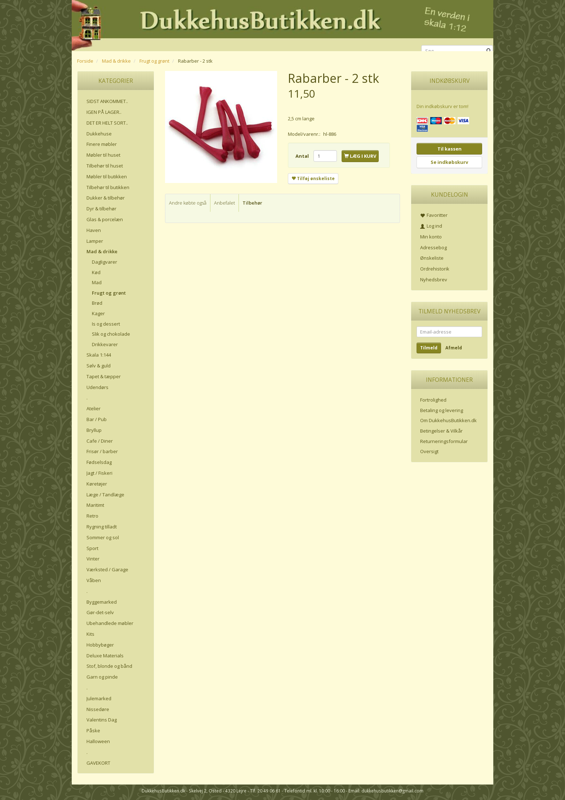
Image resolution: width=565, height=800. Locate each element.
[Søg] (488, 51)
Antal (302, 156)
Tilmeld (428, 348)
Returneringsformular (444, 441)
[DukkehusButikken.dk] (282, 24)
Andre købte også (187, 203)
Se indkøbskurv (449, 162)
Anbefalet (224, 203)
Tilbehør (252, 203)
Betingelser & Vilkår (441, 431)
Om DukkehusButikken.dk (448, 420)
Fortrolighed (433, 400)
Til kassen (449, 149)
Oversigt (429, 451)
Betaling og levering (441, 410)
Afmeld (453, 348)
